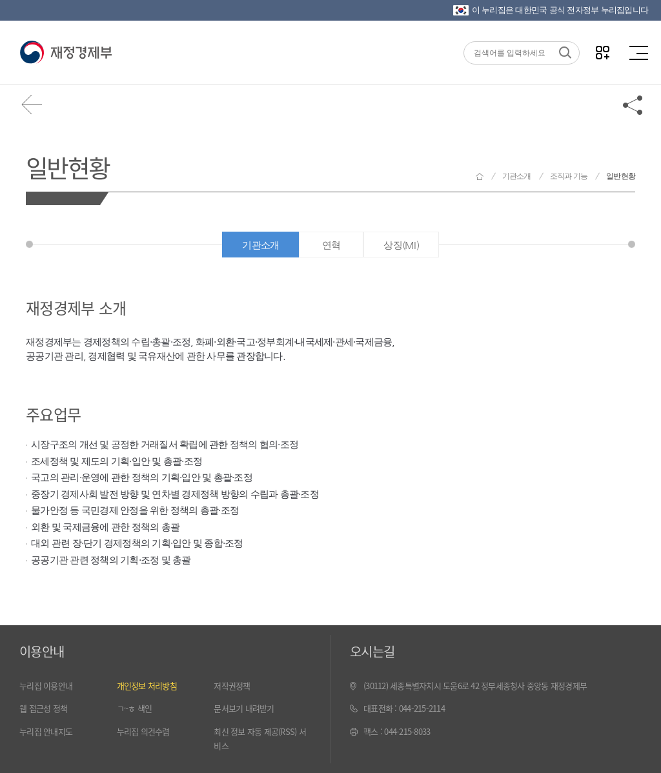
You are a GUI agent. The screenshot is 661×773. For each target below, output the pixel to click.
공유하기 (633, 104)
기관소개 (516, 176)
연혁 (331, 244)
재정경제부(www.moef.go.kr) (65, 52)
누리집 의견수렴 (143, 731)
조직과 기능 (569, 176)
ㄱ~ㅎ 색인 (134, 708)
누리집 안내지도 (45, 731)
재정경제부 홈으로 (479, 176)
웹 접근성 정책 (43, 708)
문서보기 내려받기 (244, 708)
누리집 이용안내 (45, 685)
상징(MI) (401, 244)
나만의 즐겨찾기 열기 (602, 52)
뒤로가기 (32, 104)
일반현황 (67, 167)
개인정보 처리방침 (147, 685)
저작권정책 (232, 685)
